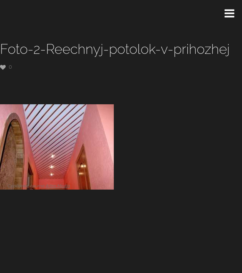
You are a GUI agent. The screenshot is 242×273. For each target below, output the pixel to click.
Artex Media (58, 185)
